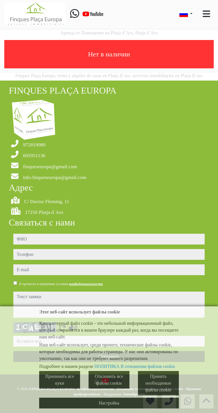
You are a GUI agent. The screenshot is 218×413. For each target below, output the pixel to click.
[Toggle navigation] (206, 14)
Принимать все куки (59, 379)
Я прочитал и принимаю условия (61, 284)
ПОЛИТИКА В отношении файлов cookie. (135, 366)
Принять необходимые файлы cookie (158, 383)
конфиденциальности (86, 284)
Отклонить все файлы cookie (109, 379)
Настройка (109, 403)
